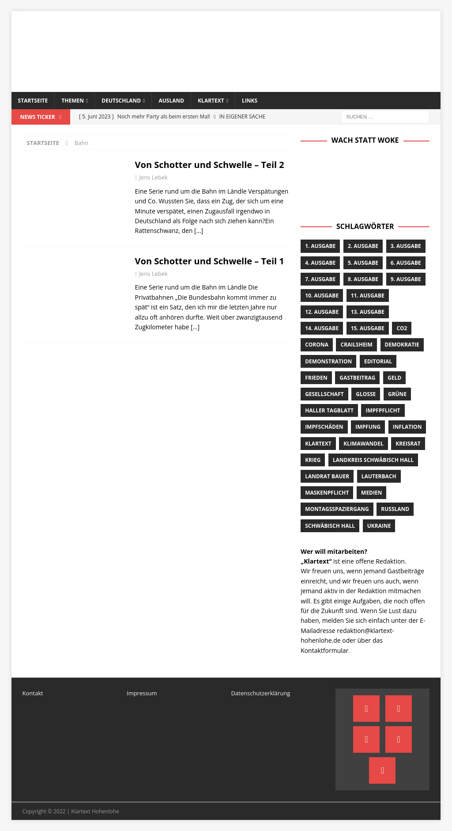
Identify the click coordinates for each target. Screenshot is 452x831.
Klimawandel (363, 443)
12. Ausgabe (322, 312)
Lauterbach (379, 476)
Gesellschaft (324, 394)
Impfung (367, 427)
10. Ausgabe (322, 295)
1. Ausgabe (320, 246)
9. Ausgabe (406, 279)
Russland (395, 509)
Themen (72, 100)
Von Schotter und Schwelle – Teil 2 (209, 165)
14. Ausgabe (322, 328)
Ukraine (379, 526)
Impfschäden (324, 427)
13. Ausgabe (367, 312)
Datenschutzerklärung (260, 693)
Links (249, 100)
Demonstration (328, 361)
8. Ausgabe (363, 279)
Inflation (407, 427)
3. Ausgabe (406, 246)
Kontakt (33, 693)
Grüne (397, 394)
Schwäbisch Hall (330, 526)
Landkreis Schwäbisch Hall (373, 460)
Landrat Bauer (327, 476)
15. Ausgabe (367, 328)
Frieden (316, 377)
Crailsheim (356, 344)
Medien (371, 492)
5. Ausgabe (363, 263)
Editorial (378, 361)
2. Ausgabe (363, 246)
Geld (394, 377)
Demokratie (402, 344)
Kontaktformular (324, 650)
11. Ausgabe (367, 295)
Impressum (142, 693)
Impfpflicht (382, 410)
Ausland (171, 100)
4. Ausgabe (320, 263)
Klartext (211, 100)
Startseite (33, 100)
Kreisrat (408, 443)
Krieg (312, 460)
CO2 (401, 328)
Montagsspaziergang (337, 509)
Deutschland (121, 100)
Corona (316, 344)
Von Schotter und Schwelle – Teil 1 (209, 261)
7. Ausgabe (320, 279)
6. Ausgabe (406, 263)
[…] (198, 230)
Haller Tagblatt (329, 410)
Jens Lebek (153, 177)
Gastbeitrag (357, 377)
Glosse (366, 394)
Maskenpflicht (327, 492)
